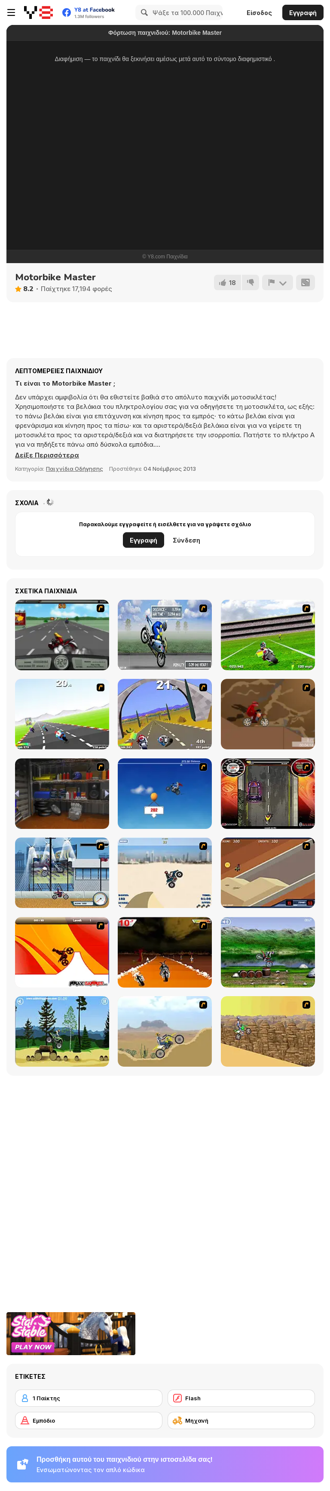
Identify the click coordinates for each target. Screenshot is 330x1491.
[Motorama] (268, 1031)
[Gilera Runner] (268, 793)
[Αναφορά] (277, 282)
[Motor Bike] (165, 1031)
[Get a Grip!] (165, 635)
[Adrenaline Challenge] (268, 714)
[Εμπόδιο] (88, 1420)
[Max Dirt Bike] (62, 952)
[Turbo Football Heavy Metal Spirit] (268, 635)
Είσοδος (259, 12)
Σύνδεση (186, 540)
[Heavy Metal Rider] (62, 635)
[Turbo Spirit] (62, 714)
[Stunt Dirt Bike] (62, 1031)
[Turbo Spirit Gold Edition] (165, 714)
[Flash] (241, 1398)
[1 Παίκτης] (88, 1398)
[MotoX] (268, 873)
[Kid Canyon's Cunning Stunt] (165, 793)
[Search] (143, 12)
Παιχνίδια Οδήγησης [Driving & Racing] (74, 468)
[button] (47, 455)
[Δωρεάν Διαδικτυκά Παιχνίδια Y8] (38, 12)
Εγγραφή (303, 12)
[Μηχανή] (241, 1420)
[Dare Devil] (62, 873)
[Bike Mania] (268, 952)
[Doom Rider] (165, 952)
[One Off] (62, 793)
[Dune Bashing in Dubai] (165, 873)
